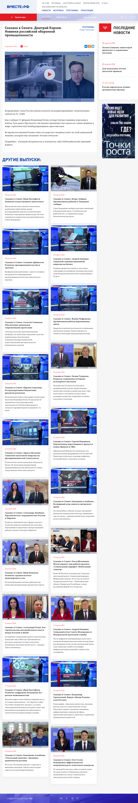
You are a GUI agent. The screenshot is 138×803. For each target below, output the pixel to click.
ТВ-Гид (45, 3)
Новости (46, 10)
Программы (72, 10)
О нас (105, 3)
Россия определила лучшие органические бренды (116, 88)
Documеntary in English (54, 7)
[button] (134, 7)
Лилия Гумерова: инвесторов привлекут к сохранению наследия (117, 50)
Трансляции (87, 10)
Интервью (58, 10)
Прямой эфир (18, 17)
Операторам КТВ (91, 3)
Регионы (56, 3)
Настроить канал (72, 3)
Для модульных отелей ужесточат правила (114, 70)
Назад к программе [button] (87, 30)
